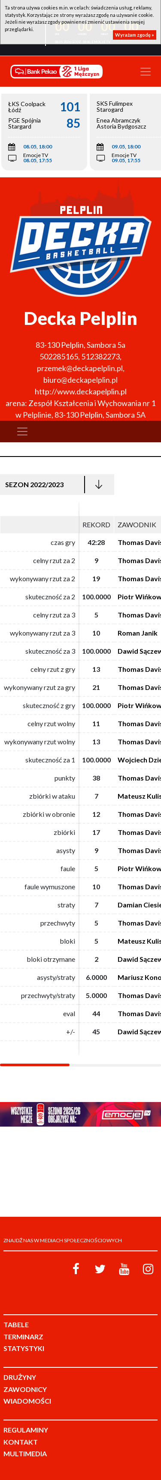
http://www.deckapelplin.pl (81, 391)
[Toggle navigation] (146, 71)
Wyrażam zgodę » (134, 35)
